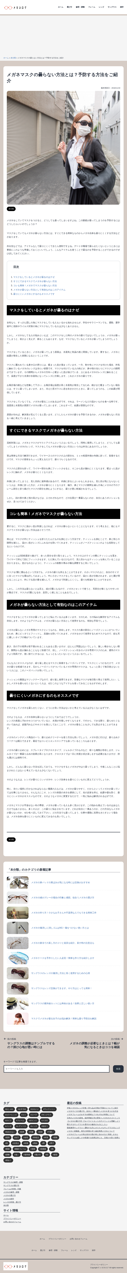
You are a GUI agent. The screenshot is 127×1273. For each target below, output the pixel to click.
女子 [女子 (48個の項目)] (17, 1137)
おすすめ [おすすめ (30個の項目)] (22, 1109)
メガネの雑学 (8, 1199)
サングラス (112, 7)
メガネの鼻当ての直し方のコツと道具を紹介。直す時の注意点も (50, 943)
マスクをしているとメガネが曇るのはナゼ (34, 277)
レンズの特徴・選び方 (12, 1202)
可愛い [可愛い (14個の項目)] (51, 1132)
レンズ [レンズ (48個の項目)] (34, 1126)
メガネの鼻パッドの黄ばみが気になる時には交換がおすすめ (48, 882)
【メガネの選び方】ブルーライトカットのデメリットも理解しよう (93, 1121)
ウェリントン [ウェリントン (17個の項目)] (49, 1109)
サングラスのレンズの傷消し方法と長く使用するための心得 (48, 973)
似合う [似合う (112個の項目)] (45, 1126)
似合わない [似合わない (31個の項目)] (10, 1132)
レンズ (101, 7)
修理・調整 (80, 7)
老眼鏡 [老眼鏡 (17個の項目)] (43, 1149)
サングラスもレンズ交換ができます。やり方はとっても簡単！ (49, 988)
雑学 (122, 7)
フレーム (91, 7)
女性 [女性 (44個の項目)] (26, 1137)
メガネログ (104, 1268)
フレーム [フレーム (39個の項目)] (20, 1120)
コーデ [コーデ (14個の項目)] (34, 1115)
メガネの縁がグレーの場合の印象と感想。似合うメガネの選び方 (50, 897)
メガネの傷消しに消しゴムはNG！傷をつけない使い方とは (48, 928)
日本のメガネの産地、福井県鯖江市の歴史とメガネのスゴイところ (93, 1118)
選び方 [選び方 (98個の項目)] (38, 1155)
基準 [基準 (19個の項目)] (8, 1137)
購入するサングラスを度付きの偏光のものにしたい (87, 1124)
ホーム (60, 7)
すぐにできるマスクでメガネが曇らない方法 (35, 281)
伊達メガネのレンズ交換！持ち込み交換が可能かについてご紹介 (92, 1108)
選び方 (69, 7)
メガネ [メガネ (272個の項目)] (45, 1120)
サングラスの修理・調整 (13, 1182)
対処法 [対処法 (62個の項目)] (36, 1137)
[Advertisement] (63, 35)
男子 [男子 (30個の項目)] (52, 1143)
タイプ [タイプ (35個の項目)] (8, 1120)
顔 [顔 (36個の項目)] (47, 1155)
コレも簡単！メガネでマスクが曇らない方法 (35, 285)
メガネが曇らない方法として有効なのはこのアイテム (39, 290)
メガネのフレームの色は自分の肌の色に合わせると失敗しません (92, 1134)
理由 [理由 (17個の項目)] (35, 1143)
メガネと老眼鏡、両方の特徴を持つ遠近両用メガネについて (91, 1131)
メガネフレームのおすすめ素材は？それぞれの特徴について (91, 1114)
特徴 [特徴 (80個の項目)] (26, 1143)
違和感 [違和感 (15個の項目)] (27, 1155)
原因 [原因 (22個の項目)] (41, 1132)
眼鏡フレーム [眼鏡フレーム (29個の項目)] (20, 1149)
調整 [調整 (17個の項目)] (8, 1155)
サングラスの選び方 (11, 1185)
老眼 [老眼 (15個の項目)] (33, 1149)
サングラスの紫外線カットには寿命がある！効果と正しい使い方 (50, 1003)
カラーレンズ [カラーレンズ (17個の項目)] (11, 1115)
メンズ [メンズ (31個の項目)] (8, 1126)
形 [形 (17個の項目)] (7, 1143)
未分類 (13, 58)
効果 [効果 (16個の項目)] (22, 1132)
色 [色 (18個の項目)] (53, 1149)
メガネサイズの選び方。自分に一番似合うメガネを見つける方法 (92, 1111)
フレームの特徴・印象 (12, 1189)
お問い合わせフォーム (12, 1222)
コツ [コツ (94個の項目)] (24, 1115)
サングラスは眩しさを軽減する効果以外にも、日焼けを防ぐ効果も (93, 1138)
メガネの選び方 (9, 1195)
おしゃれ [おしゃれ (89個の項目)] (9, 1109)
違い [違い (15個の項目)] (17, 1155)
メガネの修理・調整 (11, 1192)
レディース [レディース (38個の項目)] (21, 1126)
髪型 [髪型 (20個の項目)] (55, 1155)
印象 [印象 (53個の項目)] (31, 1132)
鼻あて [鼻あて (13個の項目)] (8, 1160)
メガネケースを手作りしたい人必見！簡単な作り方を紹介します (50, 958)
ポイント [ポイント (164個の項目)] (33, 1120)
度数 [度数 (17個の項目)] (55, 1137)
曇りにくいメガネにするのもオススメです (34, 294)
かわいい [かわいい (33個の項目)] (35, 1109)
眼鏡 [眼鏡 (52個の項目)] (8, 1149)
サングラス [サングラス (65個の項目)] (47, 1115)
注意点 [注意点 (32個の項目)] (16, 1143)
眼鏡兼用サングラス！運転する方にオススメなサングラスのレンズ (93, 1128)
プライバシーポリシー (12, 1219)
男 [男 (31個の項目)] (44, 1143)
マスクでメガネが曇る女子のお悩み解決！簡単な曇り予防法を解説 (51, 1018)
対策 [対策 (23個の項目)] (46, 1137)
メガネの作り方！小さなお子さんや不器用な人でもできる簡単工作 (51, 913)
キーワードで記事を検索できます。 (20, 1061)
